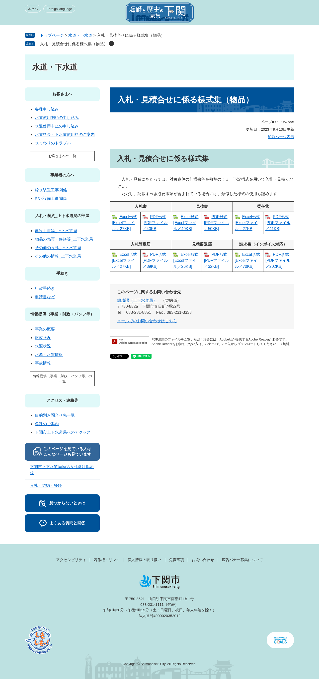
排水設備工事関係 (51, 198)
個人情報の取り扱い (144, 560)
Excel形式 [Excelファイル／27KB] (124, 223)
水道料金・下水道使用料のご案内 (65, 134)
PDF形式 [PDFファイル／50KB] (216, 223)
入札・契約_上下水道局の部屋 (62, 216)
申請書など (45, 297)
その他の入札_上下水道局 (58, 248)
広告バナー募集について (242, 560)
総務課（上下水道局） (137, 300)
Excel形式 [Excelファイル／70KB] (247, 260)
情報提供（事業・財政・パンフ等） (62, 314)
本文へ (33, 9)
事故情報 (43, 363)
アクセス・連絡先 (62, 400)
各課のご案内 (47, 424)
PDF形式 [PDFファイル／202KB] (277, 260)
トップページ (52, 35)
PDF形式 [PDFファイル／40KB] (155, 223)
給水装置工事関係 (51, 190)
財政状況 (43, 338)
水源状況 (43, 346)
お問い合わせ (203, 560)
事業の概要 (45, 329)
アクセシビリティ (71, 560)
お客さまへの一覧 (62, 156)
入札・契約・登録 (46, 485)
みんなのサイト (249, 14)
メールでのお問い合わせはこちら (147, 321)
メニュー (285, 14)
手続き (62, 273)
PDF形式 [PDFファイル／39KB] (155, 260)
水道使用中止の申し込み (57, 126)
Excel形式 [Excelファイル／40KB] (185, 223)
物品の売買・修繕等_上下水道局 (64, 239)
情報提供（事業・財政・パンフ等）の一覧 (62, 378)
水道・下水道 (80, 35)
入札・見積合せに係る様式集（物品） (74, 44)
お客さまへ (62, 94)
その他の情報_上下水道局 (58, 256)
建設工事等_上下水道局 (56, 231)
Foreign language (59, 9)
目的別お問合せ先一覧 (55, 415)
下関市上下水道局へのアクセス (63, 432)
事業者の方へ (62, 175)
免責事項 (176, 560)
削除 (111, 43)
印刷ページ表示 (281, 137)
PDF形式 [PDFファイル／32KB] (216, 260)
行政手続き (45, 288)
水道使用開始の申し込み (57, 117)
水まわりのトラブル (53, 143)
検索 (267, 14)
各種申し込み (47, 109)
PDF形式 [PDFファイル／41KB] (277, 223)
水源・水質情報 (49, 354)
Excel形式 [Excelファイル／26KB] (185, 260)
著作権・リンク (107, 560)
